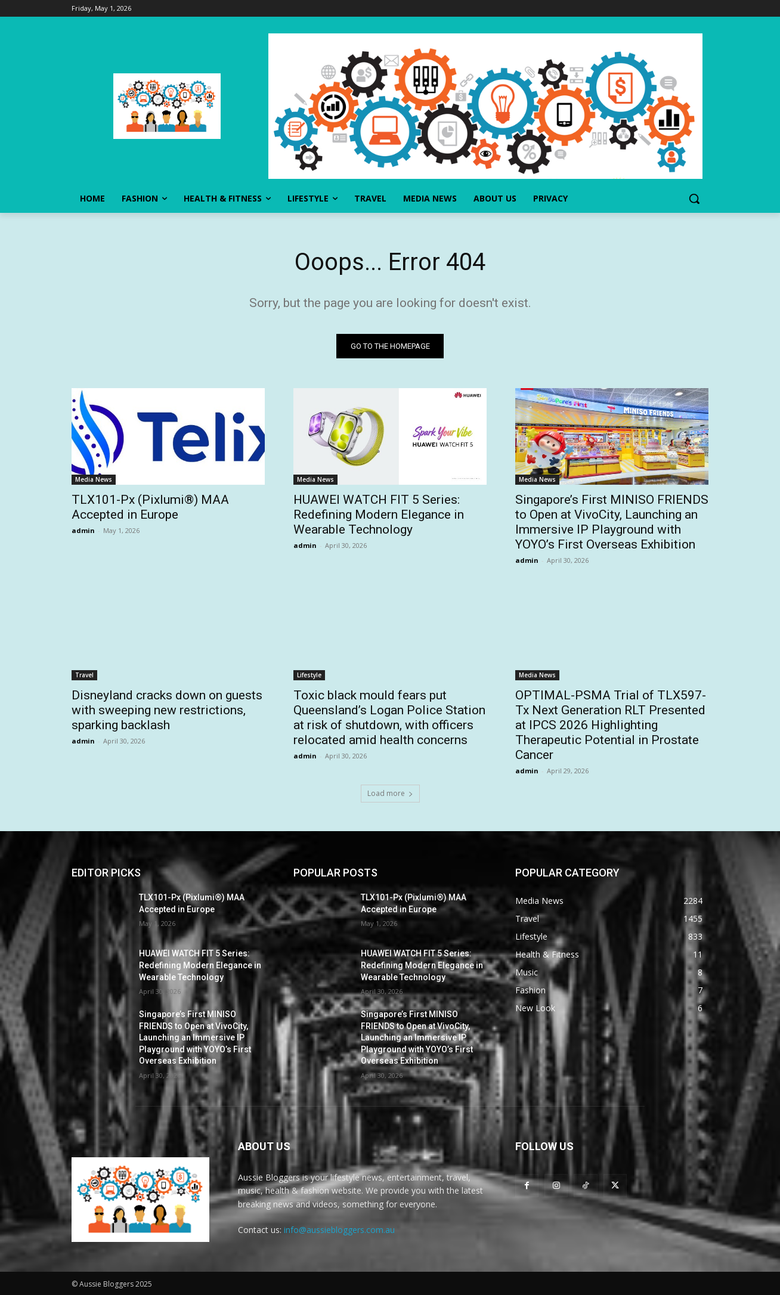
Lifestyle (309, 675)
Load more (390, 793)
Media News (93, 479)
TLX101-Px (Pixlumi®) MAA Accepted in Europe (150, 507)
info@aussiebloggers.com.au (339, 1229)
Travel (84, 675)
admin (83, 530)
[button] (694, 198)
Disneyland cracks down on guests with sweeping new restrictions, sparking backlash (167, 710)
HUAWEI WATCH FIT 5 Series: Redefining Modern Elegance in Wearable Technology (378, 514)
